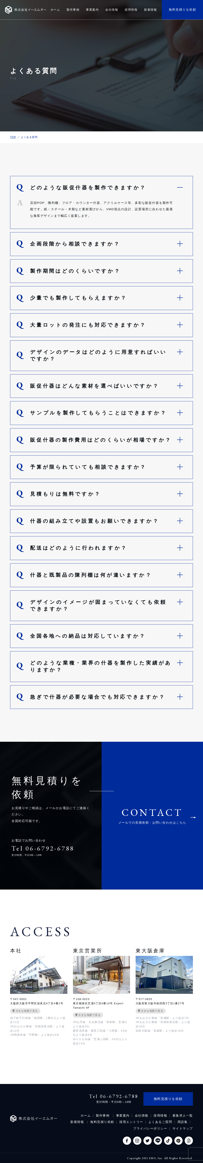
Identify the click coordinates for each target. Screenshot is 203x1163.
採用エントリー (131, 1122)
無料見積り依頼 (102, 1122)
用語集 (182, 1122)
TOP (13, 137)
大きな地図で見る (25, 1010)
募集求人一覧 (182, 1115)
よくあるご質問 (160, 1122)
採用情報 (160, 1115)
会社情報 (141, 1115)
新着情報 (77, 1122)
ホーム (86, 1115)
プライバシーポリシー (150, 1128)
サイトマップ (182, 1128)
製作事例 (103, 1115)
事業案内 (123, 1115)
